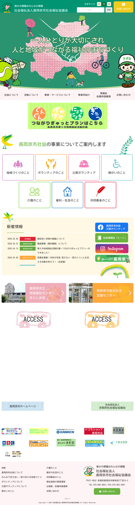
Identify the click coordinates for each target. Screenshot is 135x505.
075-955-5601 (99, 485)
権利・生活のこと (67, 194)
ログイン (67, 498)
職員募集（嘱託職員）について (52, 244)
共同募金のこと (100, 194)
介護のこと (34, 194)
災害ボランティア (84, 166)
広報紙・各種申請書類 (57, 486)
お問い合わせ (52, 491)
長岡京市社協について (12, 472)
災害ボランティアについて (14, 486)
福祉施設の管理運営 (55, 482)
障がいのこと (117, 166)
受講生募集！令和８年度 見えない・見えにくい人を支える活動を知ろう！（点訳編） (63, 260)
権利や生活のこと (54, 472)
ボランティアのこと (51, 166)
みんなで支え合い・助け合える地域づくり (22, 477)
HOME (4, 468)
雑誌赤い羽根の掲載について (51, 239)
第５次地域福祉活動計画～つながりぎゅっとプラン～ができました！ (64, 250)
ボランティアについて (12, 482)
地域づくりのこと (18, 166)
